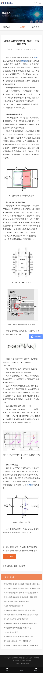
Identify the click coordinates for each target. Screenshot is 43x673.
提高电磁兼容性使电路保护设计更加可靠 (19, 611)
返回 (11, 556)
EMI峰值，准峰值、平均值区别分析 (17, 642)
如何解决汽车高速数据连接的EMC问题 (19, 637)
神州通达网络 (25, 663)
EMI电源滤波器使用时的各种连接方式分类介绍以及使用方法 (23, 615)
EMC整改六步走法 (11, 633)
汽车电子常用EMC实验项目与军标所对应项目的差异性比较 (23, 624)
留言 (36, 669)
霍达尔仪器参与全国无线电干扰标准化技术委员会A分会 (23, 585)
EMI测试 (22, 566)
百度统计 (22, 660)
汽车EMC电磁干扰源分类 (13, 607)
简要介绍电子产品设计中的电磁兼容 (23, 547)
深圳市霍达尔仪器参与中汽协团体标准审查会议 (22, 589)
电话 (21, 669)
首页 (7, 669)
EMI (15, 566)
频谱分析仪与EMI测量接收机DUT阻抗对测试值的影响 (23, 646)
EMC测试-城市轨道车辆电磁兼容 (16, 602)
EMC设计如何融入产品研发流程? (16, 620)
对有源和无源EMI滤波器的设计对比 (17, 629)
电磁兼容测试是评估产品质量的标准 (23, 551)
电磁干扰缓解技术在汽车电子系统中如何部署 (21, 593)
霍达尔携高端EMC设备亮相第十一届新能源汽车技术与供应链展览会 (23, 598)
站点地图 (28, 660)
